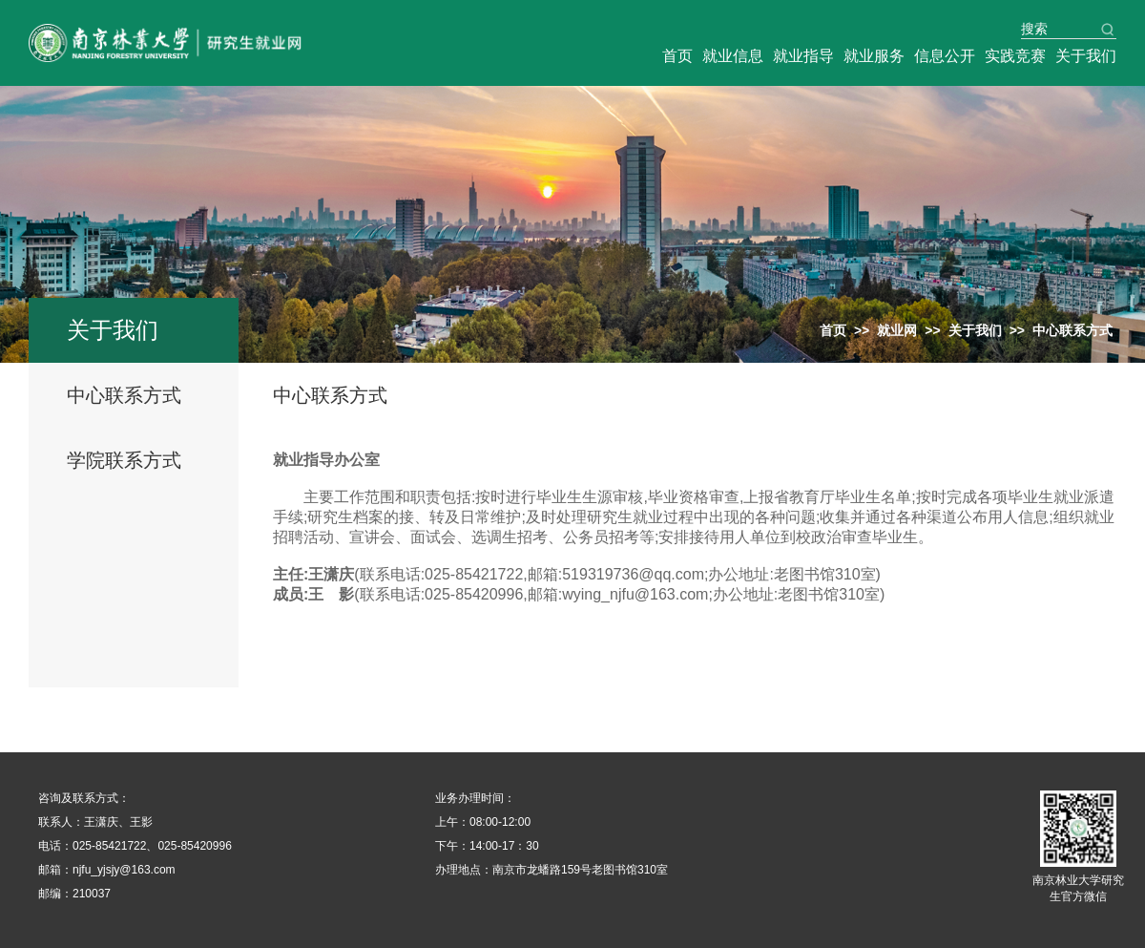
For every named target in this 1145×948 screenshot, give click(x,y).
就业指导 (803, 56)
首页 (677, 56)
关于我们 (1085, 56)
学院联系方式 (124, 460)
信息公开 (944, 56)
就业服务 (874, 56)
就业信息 (732, 56)
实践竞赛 (1015, 56)
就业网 (897, 330)
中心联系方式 (124, 395)
